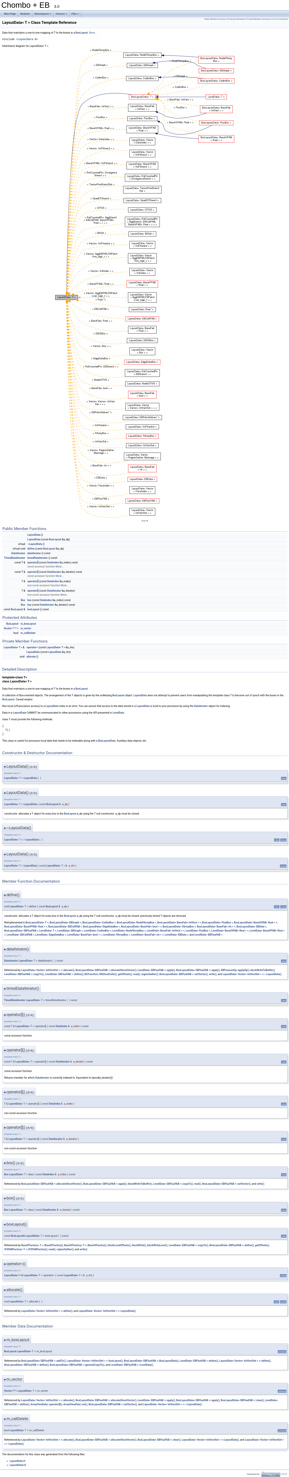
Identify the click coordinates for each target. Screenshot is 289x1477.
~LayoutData (34, 544)
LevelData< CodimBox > (97, 930)
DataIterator (18, 553)
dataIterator (34, 553)
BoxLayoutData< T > (37, 922)
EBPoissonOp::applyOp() (235, 970)
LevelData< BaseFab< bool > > (84, 934)
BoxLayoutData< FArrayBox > (179, 926)
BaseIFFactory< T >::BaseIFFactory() (42, 1245)
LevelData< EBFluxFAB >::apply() (156, 970)
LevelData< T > (47, 930)
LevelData (118, 712)
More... (93, 32)
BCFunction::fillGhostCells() (100, 974)
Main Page (10, 13)
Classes (62, 14)
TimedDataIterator (14, 557)
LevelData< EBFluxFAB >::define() (64, 974)
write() (213, 974)
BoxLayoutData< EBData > (251, 926)
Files (76, 14)
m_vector (25, 628)
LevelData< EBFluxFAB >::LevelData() (132, 1364)
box (29, 600)
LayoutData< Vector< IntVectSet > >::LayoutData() (107, 1310)
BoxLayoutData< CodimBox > (99, 922)
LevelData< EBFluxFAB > (208, 934)
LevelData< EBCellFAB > (20, 934)
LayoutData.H (27, 39)
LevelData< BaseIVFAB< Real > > (230, 930)
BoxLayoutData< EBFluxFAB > (21, 930)
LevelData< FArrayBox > (116, 934)
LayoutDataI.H (18, 1465)
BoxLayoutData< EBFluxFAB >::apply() (198, 970)
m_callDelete (27, 632)
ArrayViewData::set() (75, 1404)
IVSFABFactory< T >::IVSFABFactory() (25, 1249)
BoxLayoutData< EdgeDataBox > (101, 926)
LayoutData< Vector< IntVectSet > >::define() (46, 1310)
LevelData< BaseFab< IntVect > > (165, 930)
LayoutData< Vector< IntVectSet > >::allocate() (47, 970)
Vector (7, 628)
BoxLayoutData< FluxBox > (217, 922)
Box (23, 600)
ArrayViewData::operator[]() (46, 1404)
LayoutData (33, 534)
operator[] (33, 562)
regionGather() (149, 974)
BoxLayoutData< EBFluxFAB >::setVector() (183, 974)
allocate (31, 656)
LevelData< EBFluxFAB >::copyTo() (24, 974)
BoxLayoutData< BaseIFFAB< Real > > (25, 926)
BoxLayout (82, 32)
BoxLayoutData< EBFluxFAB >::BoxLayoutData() (151, 1360)
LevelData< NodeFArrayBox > (129, 930)
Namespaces (43, 14)
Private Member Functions (258, 19)
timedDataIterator (37, 557)
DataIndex (53, 562)
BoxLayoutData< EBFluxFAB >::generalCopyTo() (77, 1364)
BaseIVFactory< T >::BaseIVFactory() (85, 1245)
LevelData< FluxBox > (198, 930)
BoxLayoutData (107, 740)
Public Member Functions (215, 19)
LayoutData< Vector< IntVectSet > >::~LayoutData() (252, 974)
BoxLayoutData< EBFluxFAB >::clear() (242, 1400)
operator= (32, 647)
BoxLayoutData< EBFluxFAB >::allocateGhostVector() (106, 970)
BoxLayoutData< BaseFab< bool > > (141, 926)
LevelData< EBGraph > (70, 930)
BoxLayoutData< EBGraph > (65, 922)
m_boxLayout (28, 623)
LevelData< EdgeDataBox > (50, 934)
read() (136, 974)
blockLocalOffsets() (119, 1245)
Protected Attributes (236, 19)
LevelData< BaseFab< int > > (147, 934)
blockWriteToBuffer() (262, 970)
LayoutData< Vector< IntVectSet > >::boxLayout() (95, 1360)
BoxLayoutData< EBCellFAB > (65, 926)
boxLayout (33, 609)
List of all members (279, 19)
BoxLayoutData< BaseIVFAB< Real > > (255, 922)
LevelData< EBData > (176, 934)
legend (144, 521)
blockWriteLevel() (157, 1245)
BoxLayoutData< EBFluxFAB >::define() (231, 1245)
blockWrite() (139, 1245)
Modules (25, 13)
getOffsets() (125, 974)
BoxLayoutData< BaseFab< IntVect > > (179, 922)
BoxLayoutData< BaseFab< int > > (216, 926)
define (30, 548)
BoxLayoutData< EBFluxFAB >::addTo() (43, 1360)
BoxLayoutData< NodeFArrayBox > (136, 922)
